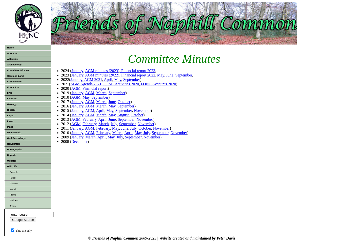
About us (12, 53)
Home (10, 47)
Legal (10, 115)
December (79, 141)
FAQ (9, 92)
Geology (12, 104)
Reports (11, 155)
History (11, 109)
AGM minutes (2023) (102, 71)
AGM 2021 (92, 79)
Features (12, 98)
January (77, 71)
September (183, 75)
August (123, 115)
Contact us (13, 87)
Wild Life (12, 166)
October (124, 102)
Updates (12, 160)
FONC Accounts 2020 (158, 84)
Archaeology (14, 64)
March (101, 93)
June (169, 75)
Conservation (14, 81)
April (107, 79)
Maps (10, 126)
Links (10, 121)
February (90, 119)
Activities (12, 59)
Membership (14, 132)
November (142, 110)
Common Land (15, 76)
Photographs (14, 149)
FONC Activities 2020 (121, 84)
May (160, 75)
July (114, 124)
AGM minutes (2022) (102, 75)
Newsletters (13, 143)
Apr (101, 119)
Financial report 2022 (137, 75)
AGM (75, 88)
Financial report (95, 88)
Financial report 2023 (137, 71)
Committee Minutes (18, 70)
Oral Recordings (16, 138)
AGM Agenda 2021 (85, 84)
